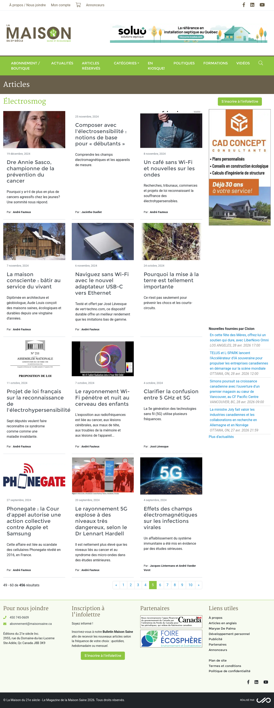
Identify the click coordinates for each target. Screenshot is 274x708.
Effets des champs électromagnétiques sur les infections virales (170, 518)
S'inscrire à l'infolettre (239, 101)
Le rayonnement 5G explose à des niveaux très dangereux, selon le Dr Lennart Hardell (101, 521)
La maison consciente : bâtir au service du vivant (34, 280)
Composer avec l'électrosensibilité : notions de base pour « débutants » (101, 134)
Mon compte (60, 5)
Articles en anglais (223, 623)
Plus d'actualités (221, 437)
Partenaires (217, 644)
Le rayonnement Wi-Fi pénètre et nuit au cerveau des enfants (102, 397)
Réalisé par (247, 700)
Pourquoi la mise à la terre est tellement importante (171, 280)
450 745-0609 (19, 617)
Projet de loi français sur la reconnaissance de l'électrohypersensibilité (38, 400)
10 (191, 585)
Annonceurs (218, 650)
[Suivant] (198, 585)
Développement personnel (229, 634)
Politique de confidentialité (229, 671)
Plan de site (218, 660)
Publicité (215, 639)
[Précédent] (116, 585)
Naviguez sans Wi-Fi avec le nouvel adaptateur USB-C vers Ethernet (102, 283)
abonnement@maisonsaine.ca (31, 624)
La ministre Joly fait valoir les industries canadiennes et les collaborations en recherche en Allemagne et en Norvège (233, 417)
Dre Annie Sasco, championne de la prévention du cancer (30, 171)
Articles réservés (91, 65)
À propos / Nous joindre (27, 5)
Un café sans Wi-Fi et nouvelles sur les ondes (169, 168)
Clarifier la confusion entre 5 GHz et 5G (171, 394)
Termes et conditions (225, 666)
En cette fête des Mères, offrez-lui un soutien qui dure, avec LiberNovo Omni (239, 337)
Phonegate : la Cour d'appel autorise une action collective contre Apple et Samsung (34, 521)
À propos (215, 618)
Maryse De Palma (222, 628)
